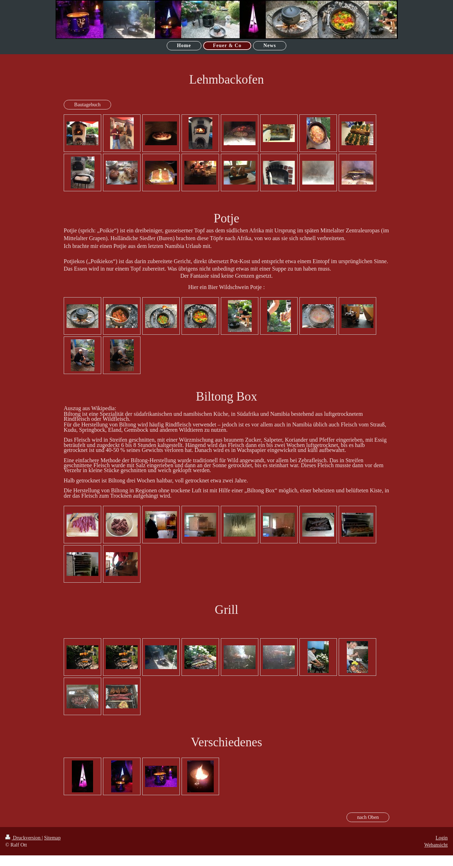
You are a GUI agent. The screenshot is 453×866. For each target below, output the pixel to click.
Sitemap (52, 837)
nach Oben (368, 817)
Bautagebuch (87, 104)
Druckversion (23, 837)
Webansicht (436, 845)
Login (442, 837)
